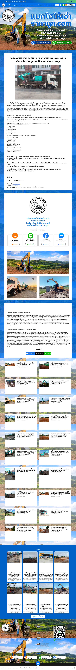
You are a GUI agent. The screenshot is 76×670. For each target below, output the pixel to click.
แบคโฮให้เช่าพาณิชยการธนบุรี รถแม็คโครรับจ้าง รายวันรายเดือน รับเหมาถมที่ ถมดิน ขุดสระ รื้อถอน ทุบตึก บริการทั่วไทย (60, 493)
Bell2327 (16, 185)
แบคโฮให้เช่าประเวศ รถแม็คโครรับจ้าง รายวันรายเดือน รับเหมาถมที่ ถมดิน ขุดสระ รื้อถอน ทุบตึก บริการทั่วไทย (25, 435)
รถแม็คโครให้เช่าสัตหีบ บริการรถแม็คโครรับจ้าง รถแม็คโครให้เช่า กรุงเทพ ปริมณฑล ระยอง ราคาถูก (14, 606)
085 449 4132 (30, 658)
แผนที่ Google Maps (40, 5)
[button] (1, 29)
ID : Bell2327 (30, 241)
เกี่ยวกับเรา (48, 5)
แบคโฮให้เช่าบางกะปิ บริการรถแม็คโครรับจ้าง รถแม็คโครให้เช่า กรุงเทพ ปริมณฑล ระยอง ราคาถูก (60, 470)
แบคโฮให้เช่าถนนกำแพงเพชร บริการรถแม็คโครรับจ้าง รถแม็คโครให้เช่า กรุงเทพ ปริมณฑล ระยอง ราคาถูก (26, 470)
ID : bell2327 (44, 658)
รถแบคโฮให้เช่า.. (46, 241)
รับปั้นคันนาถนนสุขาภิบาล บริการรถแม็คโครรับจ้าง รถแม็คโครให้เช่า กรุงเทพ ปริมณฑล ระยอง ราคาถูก (60, 364)
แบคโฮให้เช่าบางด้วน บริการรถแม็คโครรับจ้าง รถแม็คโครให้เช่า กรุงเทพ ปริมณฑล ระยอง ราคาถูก (61, 606)
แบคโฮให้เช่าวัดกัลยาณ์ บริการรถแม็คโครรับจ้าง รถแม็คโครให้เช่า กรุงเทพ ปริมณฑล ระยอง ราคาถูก (14, 574)
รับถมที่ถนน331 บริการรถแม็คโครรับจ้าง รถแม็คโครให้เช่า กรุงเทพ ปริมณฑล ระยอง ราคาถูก (45, 634)
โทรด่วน (14, 239)
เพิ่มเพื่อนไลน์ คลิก (30, 239)
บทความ (24, 5)
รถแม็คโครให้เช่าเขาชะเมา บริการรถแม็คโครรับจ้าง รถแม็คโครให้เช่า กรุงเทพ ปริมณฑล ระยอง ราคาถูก (60, 511)
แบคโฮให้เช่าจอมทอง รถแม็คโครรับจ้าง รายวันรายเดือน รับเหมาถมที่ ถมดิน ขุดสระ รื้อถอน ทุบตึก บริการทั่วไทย (25, 400)
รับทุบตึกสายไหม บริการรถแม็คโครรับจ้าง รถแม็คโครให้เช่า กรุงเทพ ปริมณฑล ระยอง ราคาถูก (45, 639)
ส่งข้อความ (61, 239)
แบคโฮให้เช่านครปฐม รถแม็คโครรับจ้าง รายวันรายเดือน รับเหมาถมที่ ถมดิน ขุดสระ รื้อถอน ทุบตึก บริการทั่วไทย (61, 574)
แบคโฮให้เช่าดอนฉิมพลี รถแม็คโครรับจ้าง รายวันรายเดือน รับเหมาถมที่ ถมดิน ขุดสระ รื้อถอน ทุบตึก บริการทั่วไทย (26, 453)
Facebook (58, 657)
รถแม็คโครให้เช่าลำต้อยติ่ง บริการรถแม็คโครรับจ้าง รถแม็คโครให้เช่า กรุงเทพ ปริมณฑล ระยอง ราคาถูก (60, 529)
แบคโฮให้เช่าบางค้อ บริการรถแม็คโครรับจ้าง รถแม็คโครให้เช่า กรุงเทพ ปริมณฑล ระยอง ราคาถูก (45, 628)
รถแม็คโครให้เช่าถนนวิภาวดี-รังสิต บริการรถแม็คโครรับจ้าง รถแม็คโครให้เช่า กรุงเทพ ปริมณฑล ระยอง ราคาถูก (60, 435)
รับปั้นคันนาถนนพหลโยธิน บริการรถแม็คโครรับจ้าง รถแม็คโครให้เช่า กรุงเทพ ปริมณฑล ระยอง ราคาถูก (60, 453)
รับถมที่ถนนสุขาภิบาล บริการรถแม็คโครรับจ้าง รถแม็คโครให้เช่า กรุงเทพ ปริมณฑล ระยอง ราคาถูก (30, 574)
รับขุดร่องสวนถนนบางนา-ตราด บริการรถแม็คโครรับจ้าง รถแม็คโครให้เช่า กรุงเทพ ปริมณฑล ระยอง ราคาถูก (26, 417)
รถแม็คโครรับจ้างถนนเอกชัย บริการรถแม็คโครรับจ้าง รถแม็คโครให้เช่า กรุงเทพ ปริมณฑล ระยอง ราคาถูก (26, 382)
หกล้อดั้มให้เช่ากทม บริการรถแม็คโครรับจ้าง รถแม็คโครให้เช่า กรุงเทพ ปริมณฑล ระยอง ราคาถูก (25, 493)
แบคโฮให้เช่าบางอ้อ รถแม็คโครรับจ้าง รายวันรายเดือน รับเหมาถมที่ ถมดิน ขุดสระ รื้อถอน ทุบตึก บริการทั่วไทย (60, 400)
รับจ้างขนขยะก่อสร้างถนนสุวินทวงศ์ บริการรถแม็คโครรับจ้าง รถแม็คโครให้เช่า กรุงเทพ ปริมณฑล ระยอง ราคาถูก (26, 529)
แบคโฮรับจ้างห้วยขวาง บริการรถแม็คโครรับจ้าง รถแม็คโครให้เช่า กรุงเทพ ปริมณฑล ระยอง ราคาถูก (60, 382)
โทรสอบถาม (70, 4)
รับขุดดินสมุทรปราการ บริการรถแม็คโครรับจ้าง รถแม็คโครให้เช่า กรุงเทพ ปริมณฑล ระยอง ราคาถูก (26, 511)
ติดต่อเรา (68, 1)
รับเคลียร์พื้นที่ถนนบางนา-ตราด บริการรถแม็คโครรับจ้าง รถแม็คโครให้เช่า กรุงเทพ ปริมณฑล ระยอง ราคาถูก (46, 606)
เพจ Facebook (46, 239)
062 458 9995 (71, 5)
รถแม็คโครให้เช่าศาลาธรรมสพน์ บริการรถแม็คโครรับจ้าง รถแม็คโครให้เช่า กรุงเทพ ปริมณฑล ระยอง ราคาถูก (60, 417)
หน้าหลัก (20, 5)
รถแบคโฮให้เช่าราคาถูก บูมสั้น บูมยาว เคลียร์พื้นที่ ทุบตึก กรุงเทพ (29, 187)
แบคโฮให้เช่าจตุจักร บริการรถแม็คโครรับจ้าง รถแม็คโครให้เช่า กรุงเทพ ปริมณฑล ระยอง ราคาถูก (25, 364)
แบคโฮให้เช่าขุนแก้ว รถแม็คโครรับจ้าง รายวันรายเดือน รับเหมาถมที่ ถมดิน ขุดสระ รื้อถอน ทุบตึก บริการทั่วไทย (30, 606)
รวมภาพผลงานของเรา (31, 5)
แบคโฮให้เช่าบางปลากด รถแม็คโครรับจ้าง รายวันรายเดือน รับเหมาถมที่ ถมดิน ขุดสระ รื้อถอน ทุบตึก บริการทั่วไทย (46, 574)
